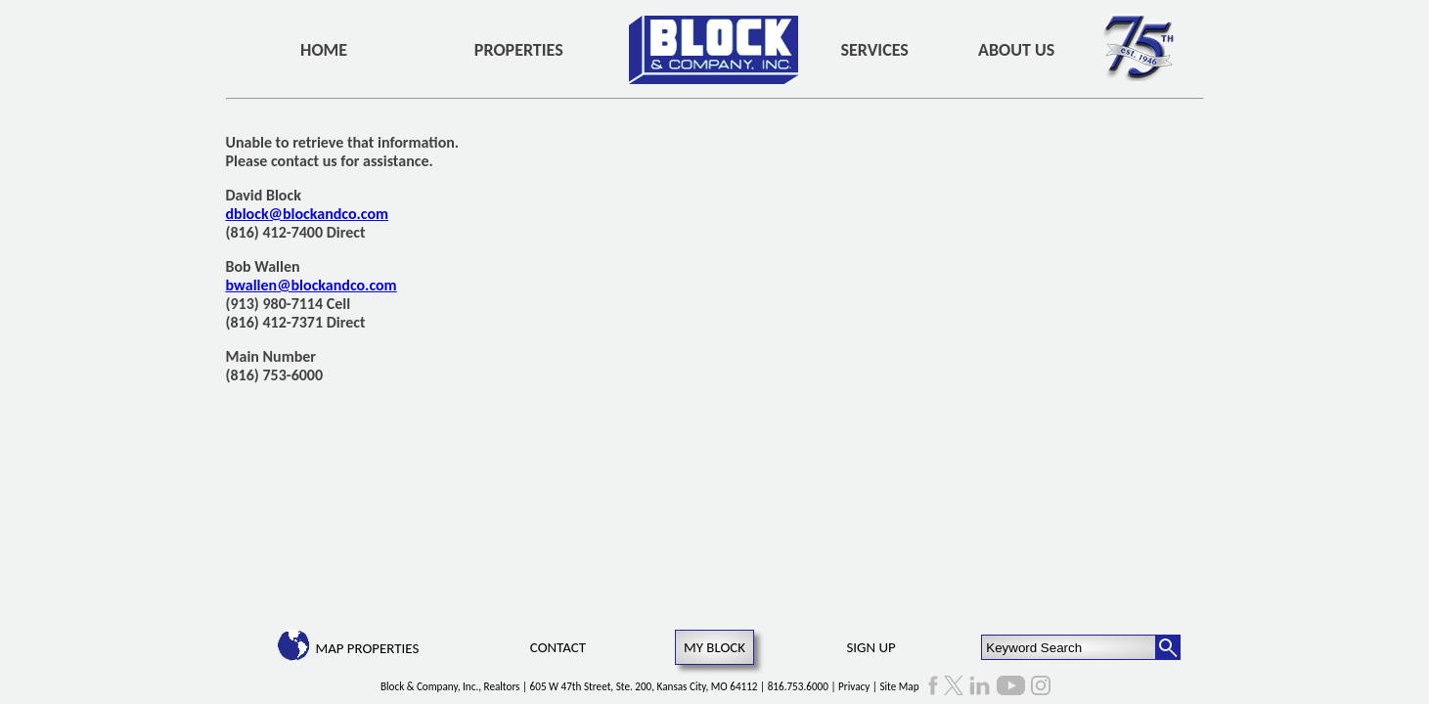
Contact (558, 647)
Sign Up (870, 647)
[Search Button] (1168, 647)
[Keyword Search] (1068, 647)
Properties (518, 50)
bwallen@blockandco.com (311, 285)
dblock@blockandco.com (307, 213)
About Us (1016, 50)
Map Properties (367, 648)
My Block (714, 647)
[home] (713, 50)
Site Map (898, 686)
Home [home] (323, 50)
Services (875, 50)
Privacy (854, 686)
